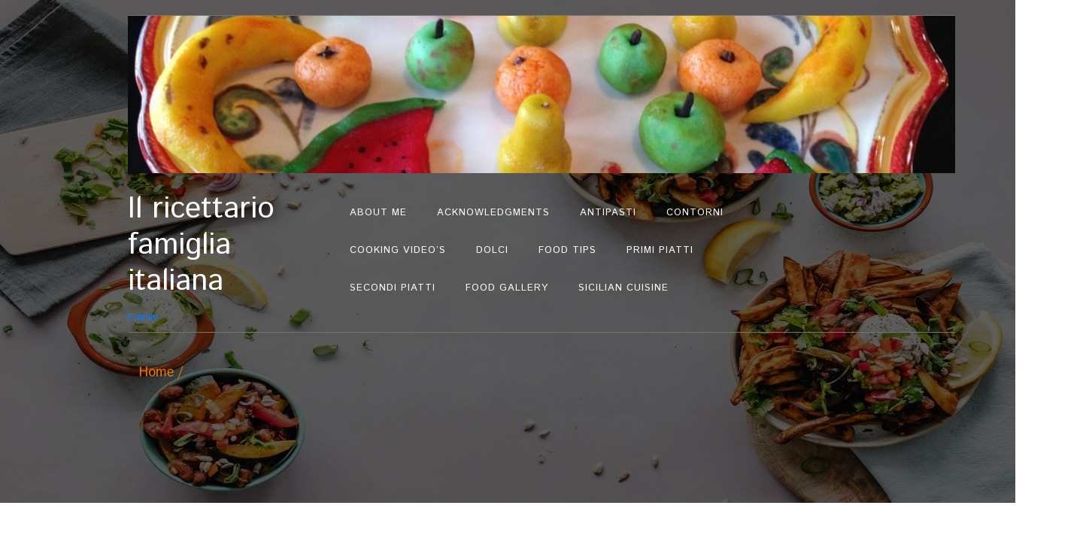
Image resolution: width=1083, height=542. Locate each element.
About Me (378, 213)
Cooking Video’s (398, 250)
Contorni (695, 213)
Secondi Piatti (392, 288)
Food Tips (567, 250)
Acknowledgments (493, 213)
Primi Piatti (659, 250)
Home (156, 372)
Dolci (492, 250)
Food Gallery (507, 288)
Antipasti (608, 213)
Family (231, 257)
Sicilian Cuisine (623, 288)
